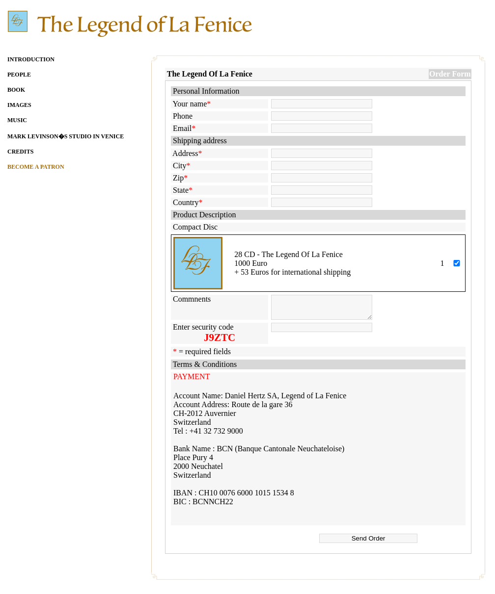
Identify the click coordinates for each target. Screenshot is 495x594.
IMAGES (19, 105)
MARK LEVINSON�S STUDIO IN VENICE (65, 136)
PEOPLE (19, 74)
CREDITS (20, 151)
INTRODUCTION (31, 59)
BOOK (16, 89)
